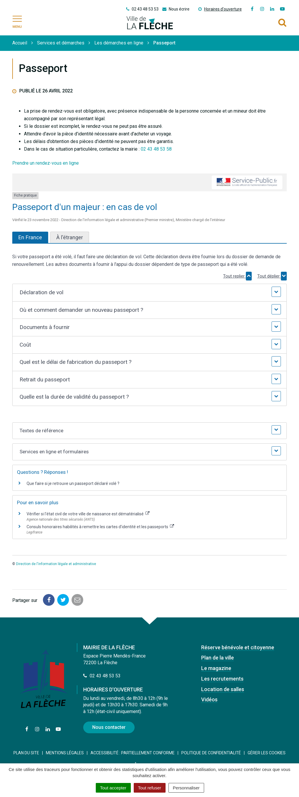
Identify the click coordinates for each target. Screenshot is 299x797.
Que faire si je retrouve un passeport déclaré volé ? (73, 483)
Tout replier (237, 276)
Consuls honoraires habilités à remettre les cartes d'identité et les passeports (100, 526)
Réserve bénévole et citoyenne (237, 647)
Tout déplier (272, 276)
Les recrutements (222, 679)
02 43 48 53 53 (102, 676)
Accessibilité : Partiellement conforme (133, 752)
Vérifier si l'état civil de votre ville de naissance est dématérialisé (88, 514)
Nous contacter (109, 727)
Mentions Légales (65, 752)
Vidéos (209, 699)
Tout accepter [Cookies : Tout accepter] (113, 787)
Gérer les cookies (267, 752)
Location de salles (222, 689)
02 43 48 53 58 (156, 149)
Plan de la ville (217, 658)
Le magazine (216, 668)
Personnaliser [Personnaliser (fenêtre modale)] (186, 787)
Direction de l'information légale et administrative (56, 564)
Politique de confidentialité (211, 752)
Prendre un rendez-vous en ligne (45, 163)
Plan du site (26, 752)
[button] (149, 292)
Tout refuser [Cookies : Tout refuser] (149, 787)
